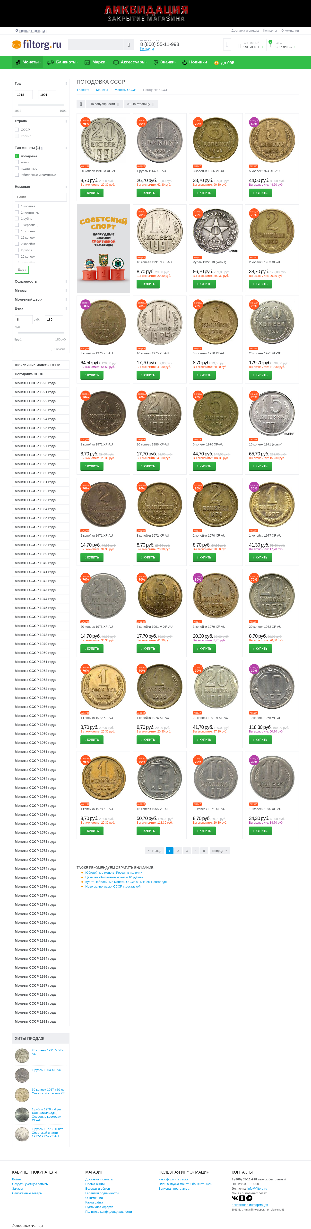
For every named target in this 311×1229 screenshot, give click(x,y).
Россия (26, 136)
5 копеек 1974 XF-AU (264, 171)
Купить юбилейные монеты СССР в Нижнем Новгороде (126, 882)
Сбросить (60, 349)
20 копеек (28, 256)
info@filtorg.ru (257, 1188)
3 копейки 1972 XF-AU (153, 535)
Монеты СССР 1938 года (35, 545)
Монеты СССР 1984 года (35, 958)
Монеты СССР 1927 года (35, 446)
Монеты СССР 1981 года (35, 931)
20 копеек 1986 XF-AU (153, 444)
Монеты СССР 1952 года (35, 671)
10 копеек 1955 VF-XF (265, 718)
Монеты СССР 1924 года (35, 419)
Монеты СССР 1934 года (35, 509)
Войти (16, 1179)
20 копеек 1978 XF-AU (96, 626)
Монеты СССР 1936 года (35, 527)
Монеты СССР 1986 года (35, 976)
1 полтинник (30, 212)
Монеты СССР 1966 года (35, 797)
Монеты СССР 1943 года (35, 590)
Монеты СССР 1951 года (35, 662)
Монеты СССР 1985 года (35, 967)
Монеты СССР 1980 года (35, 922)
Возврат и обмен (97, 1188)
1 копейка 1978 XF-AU (96, 809)
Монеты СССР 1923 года (35, 410)
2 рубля (26, 250)
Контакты (270, 30)
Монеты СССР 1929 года (35, 464)
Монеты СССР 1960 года (35, 743)
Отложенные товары (27, 1193)
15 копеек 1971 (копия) (266, 444)
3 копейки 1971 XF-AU (96, 444)
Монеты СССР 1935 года (35, 518)
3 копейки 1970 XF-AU (209, 353)
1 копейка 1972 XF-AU (96, 718)
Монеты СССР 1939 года (35, 554)
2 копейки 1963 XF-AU (265, 262)
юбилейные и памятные (38, 175)
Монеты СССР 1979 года (35, 913)
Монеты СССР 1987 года (35, 985)
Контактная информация (250, 1205)
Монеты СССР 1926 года (35, 437)
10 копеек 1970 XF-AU (265, 809)
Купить (93, 193)
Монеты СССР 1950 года (35, 653)
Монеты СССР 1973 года (35, 860)
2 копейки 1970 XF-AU (209, 535)
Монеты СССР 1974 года (35, 869)
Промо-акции (94, 1184)
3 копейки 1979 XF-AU (209, 626)
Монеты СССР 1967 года (35, 806)
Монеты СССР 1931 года (35, 482)
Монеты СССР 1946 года (35, 617)
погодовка (29, 156)
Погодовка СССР (29, 374)
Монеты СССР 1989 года (35, 1003)
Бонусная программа (174, 1188)
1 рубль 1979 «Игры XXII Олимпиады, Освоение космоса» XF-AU (46, 1114)
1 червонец (29, 225)
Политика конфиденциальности (108, 1211)
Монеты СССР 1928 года (35, 455)
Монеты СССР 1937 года (35, 536)
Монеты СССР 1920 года (35, 383)
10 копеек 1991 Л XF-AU (154, 262)
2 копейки (28, 244)
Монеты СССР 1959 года (35, 734)
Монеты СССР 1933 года (35, 500)
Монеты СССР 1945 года (35, 608)
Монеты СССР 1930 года (35, 473)
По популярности (104, 104)
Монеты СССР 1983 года (35, 949)
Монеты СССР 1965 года (35, 788)
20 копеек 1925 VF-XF (265, 353)
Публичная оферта (99, 1207)
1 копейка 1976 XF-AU (153, 718)
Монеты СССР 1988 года (35, 994)
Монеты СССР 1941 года (35, 572)
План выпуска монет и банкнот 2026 (185, 1184)
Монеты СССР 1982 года (35, 940)
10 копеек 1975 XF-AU (153, 353)
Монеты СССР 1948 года (35, 635)
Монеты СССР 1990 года (35, 1012)
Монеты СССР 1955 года (35, 698)
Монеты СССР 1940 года (35, 563)
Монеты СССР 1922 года (35, 401)
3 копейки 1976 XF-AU (96, 353)
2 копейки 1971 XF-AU (96, 535)
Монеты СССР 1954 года (35, 689)
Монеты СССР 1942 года (35, 581)
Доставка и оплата (245, 30)
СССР (25, 129)
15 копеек (28, 237)
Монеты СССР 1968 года (35, 815)
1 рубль (26, 218)
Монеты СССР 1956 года (35, 707)
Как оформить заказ (173, 1179)
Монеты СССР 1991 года (35, 1021)
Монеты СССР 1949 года (35, 644)
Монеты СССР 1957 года (35, 716)
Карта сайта (94, 1202)
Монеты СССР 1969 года (35, 824)
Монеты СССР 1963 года (35, 770)
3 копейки (28, 263)
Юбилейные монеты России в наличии (113, 872)
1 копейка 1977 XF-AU (265, 535)
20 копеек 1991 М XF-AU (98, 171)
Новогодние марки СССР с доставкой (112, 886)
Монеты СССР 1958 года (35, 725)
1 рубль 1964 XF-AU (151, 171)
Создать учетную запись (30, 1184)
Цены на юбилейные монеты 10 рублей (114, 877)
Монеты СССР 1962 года (35, 761)
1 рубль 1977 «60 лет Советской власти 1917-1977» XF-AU (47, 1132)
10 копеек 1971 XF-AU (209, 809)
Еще (22, 269)
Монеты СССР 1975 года (35, 878)
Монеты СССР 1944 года (35, 599)
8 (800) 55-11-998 (159, 44)
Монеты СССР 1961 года (35, 752)
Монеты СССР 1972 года (35, 851)
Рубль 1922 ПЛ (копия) (209, 262)
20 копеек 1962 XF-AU (265, 626)
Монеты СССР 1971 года (35, 842)
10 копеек (28, 231)
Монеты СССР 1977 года (35, 896)
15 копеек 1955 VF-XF (153, 809)
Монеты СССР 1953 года (35, 680)
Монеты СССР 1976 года (35, 887)
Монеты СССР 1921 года (35, 392)
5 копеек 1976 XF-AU (208, 444)
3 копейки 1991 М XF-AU (155, 626)
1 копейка (28, 206)
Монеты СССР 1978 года (35, 904)
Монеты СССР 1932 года (35, 491)
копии (25, 162)
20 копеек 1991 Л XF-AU (210, 718)
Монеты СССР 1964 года (35, 779)
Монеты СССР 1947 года (35, 626)
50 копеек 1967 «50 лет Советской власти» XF (49, 1091)
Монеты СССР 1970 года (35, 833)
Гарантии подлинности (102, 1193)
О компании (290, 30)
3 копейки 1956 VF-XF (209, 171)
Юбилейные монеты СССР (37, 365)
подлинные (29, 168)
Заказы (17, 1188)
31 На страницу (140, 104)
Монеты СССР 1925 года (35, 428)
